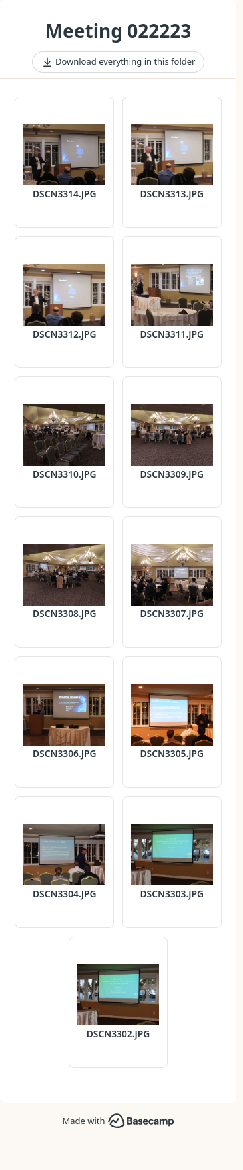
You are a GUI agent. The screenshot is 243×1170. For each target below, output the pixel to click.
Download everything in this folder (118, 62)
